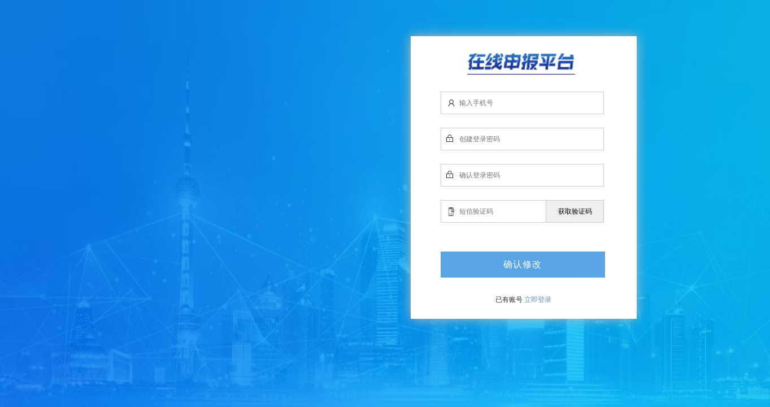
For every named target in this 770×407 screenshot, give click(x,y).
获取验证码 (575, 211)
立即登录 (537, 299)
